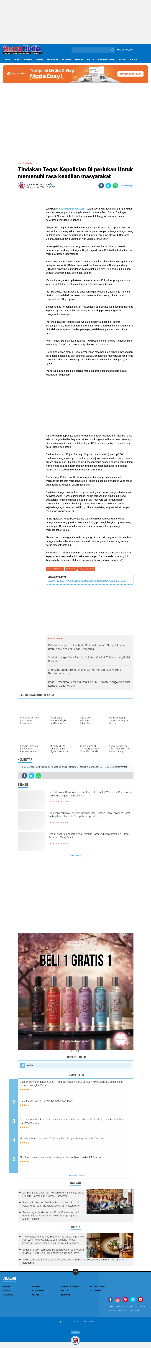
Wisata (122, 59)
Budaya (133, 59)
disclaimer (129, 1316)
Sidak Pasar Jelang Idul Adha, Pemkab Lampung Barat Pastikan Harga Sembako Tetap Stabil (91, 838)
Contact (135, 1312)
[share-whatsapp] (115, 185)
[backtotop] (75, 1273)
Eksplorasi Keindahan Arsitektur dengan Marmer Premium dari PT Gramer (78, 1161)
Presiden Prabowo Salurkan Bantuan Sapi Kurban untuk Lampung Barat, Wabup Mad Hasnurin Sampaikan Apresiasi (86, 820)
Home (7, 59)
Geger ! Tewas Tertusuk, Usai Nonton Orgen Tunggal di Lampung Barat (86, 581)
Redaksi (112, 1308)
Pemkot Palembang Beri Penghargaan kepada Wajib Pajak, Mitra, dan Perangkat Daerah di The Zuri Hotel (51, 1205)
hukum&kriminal (106, 59)
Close (75, 1332)
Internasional (97, 1288)
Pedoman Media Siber (119, 1312)
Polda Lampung (88, 569)
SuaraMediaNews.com (71, 208)
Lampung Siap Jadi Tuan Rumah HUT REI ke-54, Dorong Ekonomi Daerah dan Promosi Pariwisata (53, 1195)
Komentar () (126, 186)
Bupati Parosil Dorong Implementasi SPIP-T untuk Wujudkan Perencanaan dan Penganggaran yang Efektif (87, 799)
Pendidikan (52, 59)
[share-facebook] (101, 185)
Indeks (17, 59)
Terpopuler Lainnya (76, 1177)
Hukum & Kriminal (70, 1288)
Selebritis (95, 1292)
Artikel (39, 59)
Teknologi (8, 1296)
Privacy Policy (115, 1316)
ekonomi (79, 59)
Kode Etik (122, 1308)
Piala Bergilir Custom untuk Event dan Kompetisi (65, 1102)
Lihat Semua (75, 856)
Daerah (28, 59)
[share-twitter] (108, 185)
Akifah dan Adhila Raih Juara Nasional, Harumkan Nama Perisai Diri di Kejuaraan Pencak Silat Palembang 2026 (76, 1123)
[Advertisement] (75, 22)
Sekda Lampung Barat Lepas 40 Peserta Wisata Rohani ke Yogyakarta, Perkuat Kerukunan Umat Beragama (75, 1262)
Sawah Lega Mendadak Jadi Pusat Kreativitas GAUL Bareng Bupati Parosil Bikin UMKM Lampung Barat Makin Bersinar (51, 1217)
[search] (93, 50)
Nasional (66, 59)
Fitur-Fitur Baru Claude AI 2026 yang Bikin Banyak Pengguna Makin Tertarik (78, 1142)
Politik (91, 59)
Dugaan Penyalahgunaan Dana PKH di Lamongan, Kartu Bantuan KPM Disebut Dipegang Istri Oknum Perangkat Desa (77, 1085)
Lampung (71, 569)
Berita (30, 1066)
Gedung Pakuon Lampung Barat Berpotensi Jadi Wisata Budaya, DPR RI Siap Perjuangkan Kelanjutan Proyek (53, 1252)
